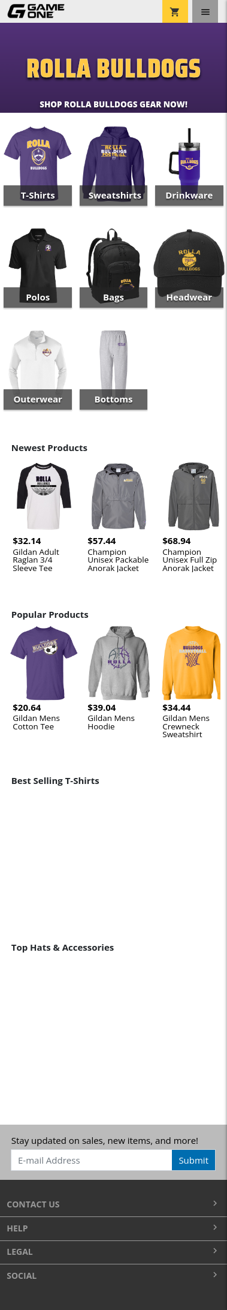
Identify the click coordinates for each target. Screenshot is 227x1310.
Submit (193, 1160)
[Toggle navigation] (205, 11)
